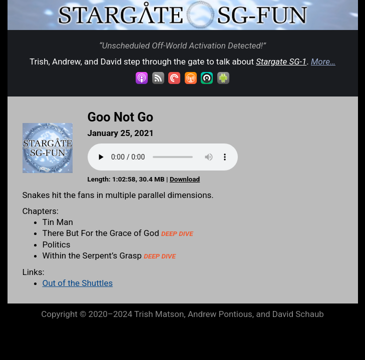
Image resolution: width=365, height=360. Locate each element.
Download (185, 179)
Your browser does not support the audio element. (163, 157)
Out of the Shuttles (78, 283)
